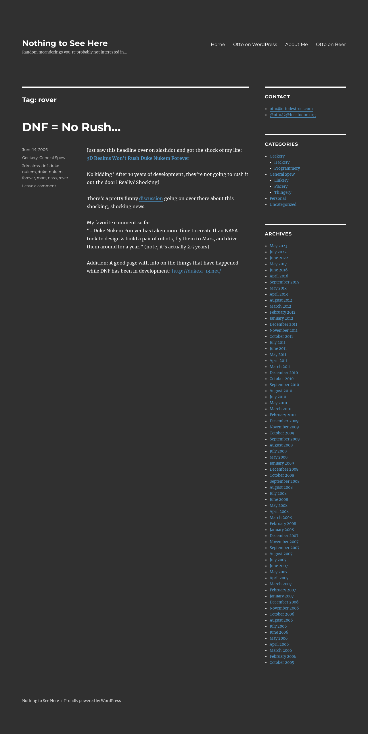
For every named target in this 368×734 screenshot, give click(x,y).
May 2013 (278, 288)
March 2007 (281, 584)
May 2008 (279, 505)
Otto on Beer (331, 44)
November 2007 (284, 541)
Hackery (282, 162)
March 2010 (280, 409)
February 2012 (283, 312)
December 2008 (284, 469)
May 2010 (278, 402)
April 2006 (279, 644)
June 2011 (278, 348)
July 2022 (278, 252)
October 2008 (282, 475)
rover (63, 177)
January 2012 (281, 318)
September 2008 (285, 481)
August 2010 (281, 390)
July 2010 (278, 396)
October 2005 (282, 662)
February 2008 (283, 523)
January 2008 (282, 529)
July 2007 (278, 559)
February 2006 (283, 656)
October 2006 (282, 614)
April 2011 (279, 360)
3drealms (31, 165)
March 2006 (281, 650)
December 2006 (284, 602)
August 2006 (281, 620)
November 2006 (284, 608)
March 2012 (280, 306)
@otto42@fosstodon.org (293, 114)
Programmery (287, 168)
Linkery (281, 180)
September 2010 (284, 384)
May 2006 (279, 638)
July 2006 (278, 626)
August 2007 (281, 553)
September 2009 (285, 439)
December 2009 (284, 421)
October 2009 (282, 433)
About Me (296, 44)
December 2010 (284, 372)
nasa (52, 177)
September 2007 (285, 547)
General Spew (52, 157)
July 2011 (277, 342)
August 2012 (281, 300)
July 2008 (278, 493)
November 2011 (284, 330)
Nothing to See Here (65, 43)
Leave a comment (39, 185)
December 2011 (283, 324)
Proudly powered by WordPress (92, 700)
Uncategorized (283, 204)
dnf (44, 165)
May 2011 (278, 354)
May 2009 (279, 457)
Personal (278, 198)
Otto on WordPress (255, 44)
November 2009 (284, 427)
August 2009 (281, 445)
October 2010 (282, 378)
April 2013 (279, 294)
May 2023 (278, 246)
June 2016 (279, 270)
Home (218, 44)
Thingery (282, 192)
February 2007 (283, 590)
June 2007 (279, 566)
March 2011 (280, 366)
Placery (281, 186)
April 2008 (279, 511)
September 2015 (284, 282)
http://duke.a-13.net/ (196, 271)
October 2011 (281, 336)
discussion (151, 198)
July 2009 (278, 451)
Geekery (30, 157)
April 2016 (279, 276)
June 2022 (279, 258)
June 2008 (279, 499)
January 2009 (282, 463)
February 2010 (283, 415)
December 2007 (284, 535)
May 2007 (279, 572)
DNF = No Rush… (71, 127)
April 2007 (279, 578)
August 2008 (281, 487)
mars (41, 177)
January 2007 (282, 596)
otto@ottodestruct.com (291, 108)
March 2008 (281, 517)
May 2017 (278, 264)
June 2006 (279, 632)
